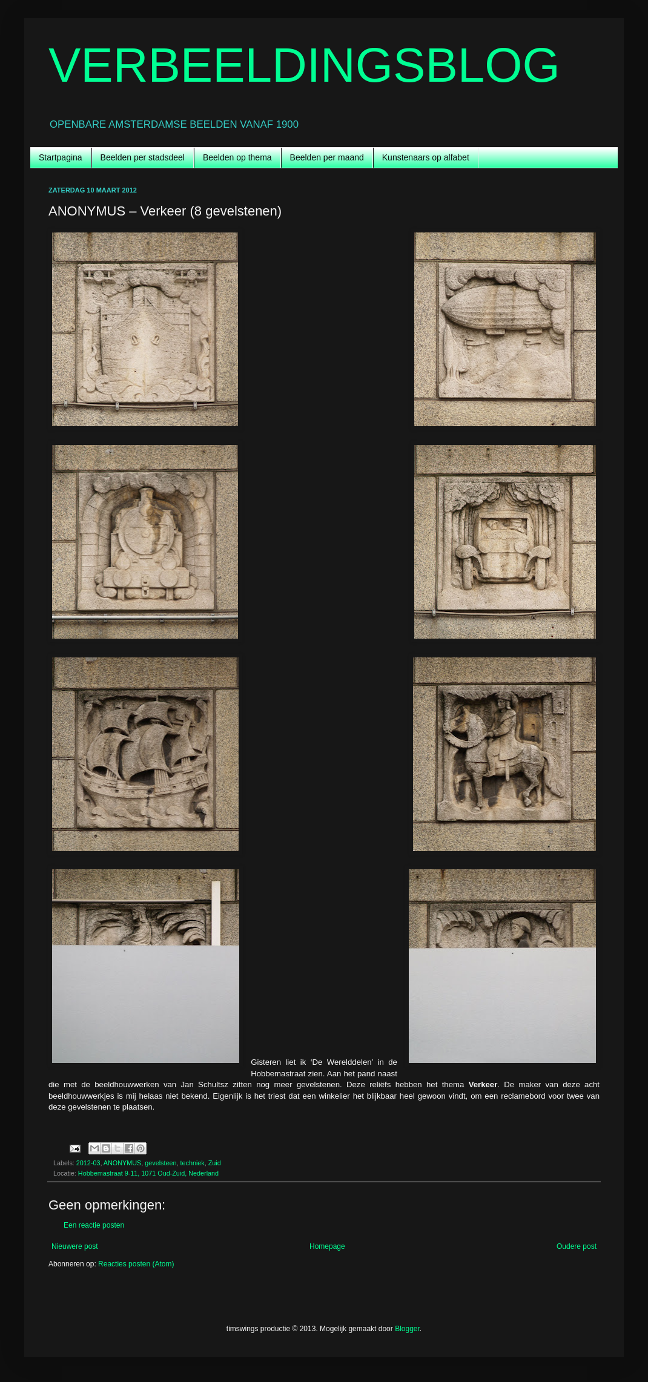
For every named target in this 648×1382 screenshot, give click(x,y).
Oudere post (577, 1246)
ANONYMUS (122, 1162)
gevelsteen (160, 1162)
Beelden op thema (237, 157)
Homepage (327, 1246)
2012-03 (88, 1162)
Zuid (214, 1162)
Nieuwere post (74, 1246)
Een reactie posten (94, 1225)
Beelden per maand (327, 157)
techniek (192, 1162)
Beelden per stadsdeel (143, 157)
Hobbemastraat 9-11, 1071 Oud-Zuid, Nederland (148, 1173)
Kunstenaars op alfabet (425, 157)
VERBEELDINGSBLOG (304, 65)
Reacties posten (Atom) (136, 1264)
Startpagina (60, 157)
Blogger (407, 1328)
